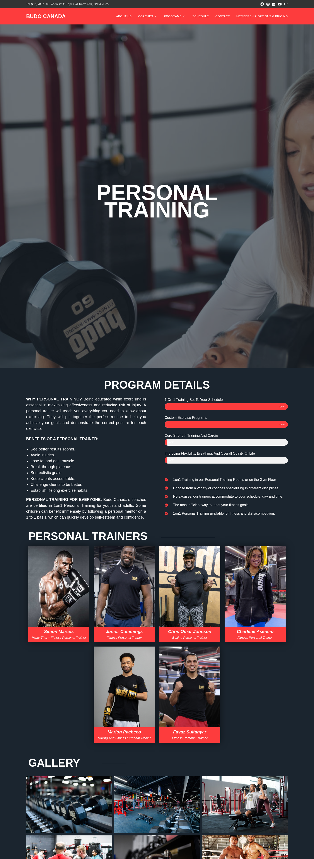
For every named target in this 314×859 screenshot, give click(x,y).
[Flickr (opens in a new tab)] (273, 4)
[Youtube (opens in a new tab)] (279, 4)
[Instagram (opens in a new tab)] (268, 4)
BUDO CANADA (46, 16)
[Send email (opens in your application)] (285, 4)
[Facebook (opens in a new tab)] (262, 4)
